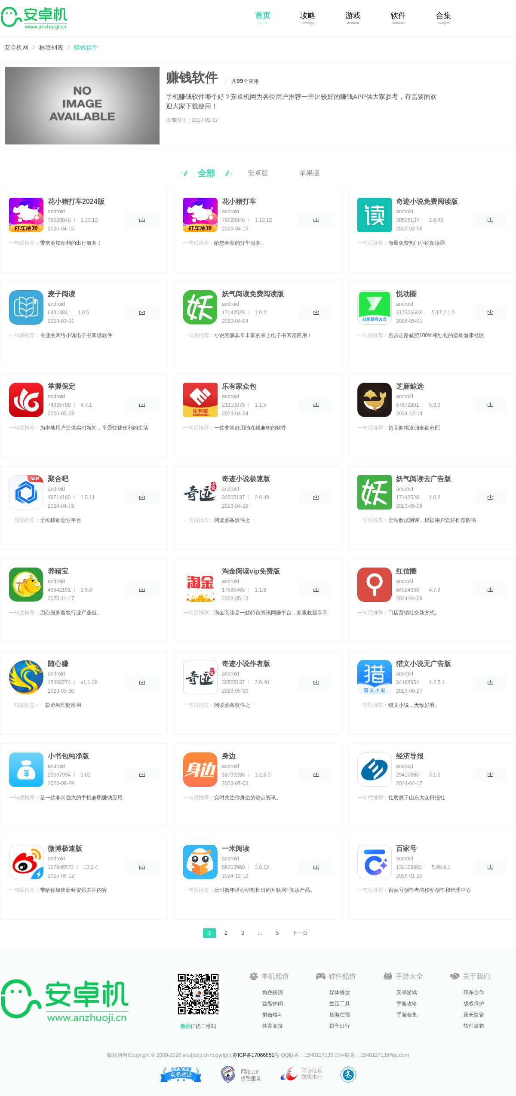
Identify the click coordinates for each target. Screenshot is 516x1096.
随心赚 (58, 663)
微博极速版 (65, 848)
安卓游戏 (406, 992)
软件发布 (474, 1026)
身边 (229, 756)
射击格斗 (272, 1015)
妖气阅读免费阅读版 (253, 294)
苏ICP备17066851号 (256, 1055)
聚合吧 (58, 478)
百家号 (406, 848)
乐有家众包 (239, 386)
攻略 (308, 15)
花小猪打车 (239, 201)
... (260, 933)
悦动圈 (406, 294)
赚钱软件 (86, 47)
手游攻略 (406, 1004)
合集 (444, 15)
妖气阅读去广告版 (423, 478)
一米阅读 (235, 848)
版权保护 (474, 1004)
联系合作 (474, 992)
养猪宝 (58, 571)
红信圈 (406, 571)
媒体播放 (339, 992)
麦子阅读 (61, 294)
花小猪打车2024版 (76, 201)
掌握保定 (61, 386)
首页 (262, 15)
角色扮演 (272, 992)
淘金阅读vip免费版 (251, 571)
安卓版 (258, 173)
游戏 (353, 15)
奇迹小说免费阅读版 (427, 201)
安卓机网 (16, 47)
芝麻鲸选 (410, 386)
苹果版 (309, 173)
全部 (206, 173)
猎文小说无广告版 (423, 663)
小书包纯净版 (68, 756)
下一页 (300, 933)
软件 (398, 15)
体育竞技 (272, 1026)
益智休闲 (272, 1004)
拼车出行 (339, 1026)
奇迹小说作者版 (246, 663)
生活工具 (339, 1004)
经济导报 (410, 756)
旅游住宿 (339, 1015)
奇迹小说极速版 (246, 478)
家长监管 (474, 1015)
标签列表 (51, 47)
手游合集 (406, 1015)
